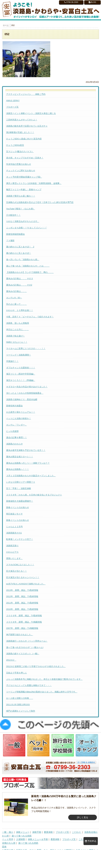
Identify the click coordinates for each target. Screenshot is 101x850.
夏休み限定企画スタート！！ (19, 456)
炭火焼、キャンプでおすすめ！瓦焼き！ (24, 158)
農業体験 (48, 825)
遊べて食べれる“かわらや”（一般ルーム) (24, 647)
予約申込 (91, 841)
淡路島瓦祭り (12, 545)
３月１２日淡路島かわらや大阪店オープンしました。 (31, 475)
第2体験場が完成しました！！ (20, 132)
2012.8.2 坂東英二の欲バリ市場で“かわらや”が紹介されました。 (36, 666)
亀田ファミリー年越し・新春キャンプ (23, 189)
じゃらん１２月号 (14, 526)
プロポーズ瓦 (12, 107)
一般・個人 (7, 825)
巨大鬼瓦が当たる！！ (16, 571)
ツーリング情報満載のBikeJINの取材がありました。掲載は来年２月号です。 (41, 692)
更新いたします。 (14, 558)
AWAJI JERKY (13, 100)
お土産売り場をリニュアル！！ (20, 412)
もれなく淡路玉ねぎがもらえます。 (22, 221)
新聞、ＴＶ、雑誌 (46, 843)
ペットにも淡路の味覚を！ (18, 418)
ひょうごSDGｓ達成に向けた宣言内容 (24, 139)
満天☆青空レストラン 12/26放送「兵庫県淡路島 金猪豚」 (34, 183)
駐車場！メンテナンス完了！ (19, 539)
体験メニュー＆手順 (38, 832)
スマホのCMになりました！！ (20, 564)
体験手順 (36, 825)
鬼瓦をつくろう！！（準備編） (20, 380)
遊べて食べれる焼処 (22, 828)
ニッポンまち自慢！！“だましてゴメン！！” (26, 228)
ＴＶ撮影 (10, 240)
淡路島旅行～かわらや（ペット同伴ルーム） (27, 641)
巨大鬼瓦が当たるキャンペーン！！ (22, 577)
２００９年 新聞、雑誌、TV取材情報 (24, 615)
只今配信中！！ (13, 215)
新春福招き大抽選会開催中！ (19, 501)
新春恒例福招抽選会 (15, 234)
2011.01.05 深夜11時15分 (18, 704)
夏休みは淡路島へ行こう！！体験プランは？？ (28, 463)
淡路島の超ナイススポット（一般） (22, 653)
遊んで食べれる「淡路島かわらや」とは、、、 (28, 266)
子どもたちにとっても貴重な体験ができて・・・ (29, 685)
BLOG (92, 2)
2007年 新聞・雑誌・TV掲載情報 (22, 628)
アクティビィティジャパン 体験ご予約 (25, 94)
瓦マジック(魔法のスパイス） (20, 151)
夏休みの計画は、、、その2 (19, 285)
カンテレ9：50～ (14, 297)
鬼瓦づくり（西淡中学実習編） (20, 374)
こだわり (76, 825)
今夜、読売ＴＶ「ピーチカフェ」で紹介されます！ (30, 316)
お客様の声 (7, 843)
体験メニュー (22, 825)
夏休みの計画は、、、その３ (19, 278)
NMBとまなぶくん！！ (16, 342)
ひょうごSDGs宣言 (15, 145)
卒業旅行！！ (12, 361)
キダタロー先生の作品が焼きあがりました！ (27, 386)
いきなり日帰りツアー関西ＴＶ (20, 482)
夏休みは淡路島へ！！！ (17, 469)
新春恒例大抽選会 (14, 405)
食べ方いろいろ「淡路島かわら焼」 (22, 259)
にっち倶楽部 (12, 431)
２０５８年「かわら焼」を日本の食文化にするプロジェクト (34, 495)
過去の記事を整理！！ (16, 437)
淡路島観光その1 (14, 533)
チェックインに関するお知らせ (20, 170)
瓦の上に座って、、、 (16, 304)
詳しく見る (82, 810)
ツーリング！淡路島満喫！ (18, 355)
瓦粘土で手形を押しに (16, 673)
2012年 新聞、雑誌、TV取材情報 (22, 596)
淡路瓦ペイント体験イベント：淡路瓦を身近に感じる (31, 113)
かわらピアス (12, 552)
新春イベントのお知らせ (17, 507)
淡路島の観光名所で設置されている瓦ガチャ (27, 126)
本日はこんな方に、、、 (17, 329)
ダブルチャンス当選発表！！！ (20, 367)
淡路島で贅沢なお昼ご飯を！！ (20, 196)
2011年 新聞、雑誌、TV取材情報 (22, 603)
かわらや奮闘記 (65, 843)
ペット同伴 (7, 832)
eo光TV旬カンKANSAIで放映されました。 (26, 584)
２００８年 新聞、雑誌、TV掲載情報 (24, 622)
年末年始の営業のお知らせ (18, 164)
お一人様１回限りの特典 (19, 698)
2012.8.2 (11, 660)
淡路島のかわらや (14, 444)
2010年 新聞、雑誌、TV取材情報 (22, 609)
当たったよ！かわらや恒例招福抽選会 (24, 393)
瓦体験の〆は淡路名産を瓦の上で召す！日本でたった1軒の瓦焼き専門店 (39, 202)
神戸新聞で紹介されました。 (19, 634)
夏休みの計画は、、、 (16, 291)
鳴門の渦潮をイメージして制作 (20, 711)
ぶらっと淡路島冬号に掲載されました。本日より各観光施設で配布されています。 (44, 679)
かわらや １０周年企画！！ (19, 310)
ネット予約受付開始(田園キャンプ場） (24, 177)
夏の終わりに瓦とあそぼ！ (18, 253)
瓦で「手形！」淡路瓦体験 (18, 488)
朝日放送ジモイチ (14, 514)
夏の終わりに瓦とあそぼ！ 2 (20, 247)
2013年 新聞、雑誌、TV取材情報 (22, 590)
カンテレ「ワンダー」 (16, 425)
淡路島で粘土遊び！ (15, 336)
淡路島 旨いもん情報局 (17, 323)
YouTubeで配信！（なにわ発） (20, 209)
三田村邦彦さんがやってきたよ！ (21, 120)
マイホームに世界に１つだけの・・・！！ (25, 348)
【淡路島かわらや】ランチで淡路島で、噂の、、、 (30, 272)
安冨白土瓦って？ (25, 843)
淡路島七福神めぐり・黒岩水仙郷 (21, 399)
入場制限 (20, 832)
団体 (4, 839)
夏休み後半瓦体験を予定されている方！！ (25, 450)
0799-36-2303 (71, 2)
